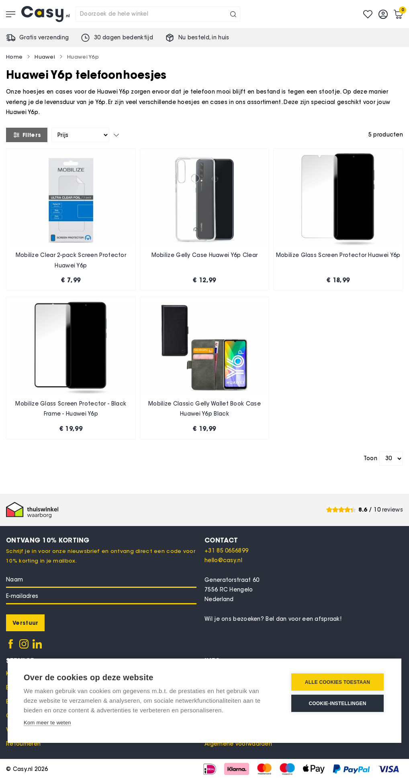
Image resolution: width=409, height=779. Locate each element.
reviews (392, 509)
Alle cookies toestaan (337, 682)
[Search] (233, 14)
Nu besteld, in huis (203, 37)
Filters (26, 135)
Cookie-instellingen (337, 703)
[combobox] (158, 14)
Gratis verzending (44, 37)
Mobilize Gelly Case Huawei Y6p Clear (204, 255)
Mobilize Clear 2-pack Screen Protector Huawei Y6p (71, 260)
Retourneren (23, 743)
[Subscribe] (25, 622)
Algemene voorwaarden (238, 743)
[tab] (303, 540)
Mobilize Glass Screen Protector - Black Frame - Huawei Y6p (70, 409)
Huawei (45, 56)
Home (14, 56)
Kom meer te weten (47, 723)
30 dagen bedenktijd (123, 37)
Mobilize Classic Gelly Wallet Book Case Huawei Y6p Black (204, 409)
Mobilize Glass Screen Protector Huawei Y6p (338, 255)
